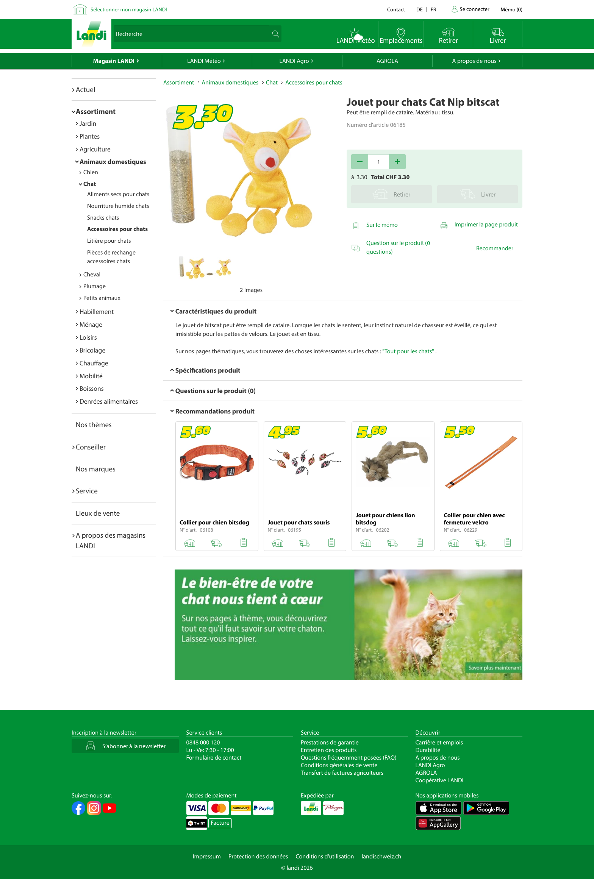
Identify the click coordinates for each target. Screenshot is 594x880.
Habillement (97, 311)
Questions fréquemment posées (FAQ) (349, 757)
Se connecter (474, 8)
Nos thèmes (94, 424)
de (419, 9)
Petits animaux (101, 298)
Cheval (91, 274)
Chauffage (94, 363)
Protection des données (258, 856)
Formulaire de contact (214, 757)
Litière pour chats (109, 241)
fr (433, 9)
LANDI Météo (204, 61)
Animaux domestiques (113, 161)
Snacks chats (103, 218)
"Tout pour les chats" (408, 351)
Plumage (94, 286)
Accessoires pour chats (117, 229)
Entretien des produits (328, 750)
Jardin (88, 123)
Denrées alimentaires (109, 401)
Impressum (207, 856)
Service (87, 490)
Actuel (85, 89)
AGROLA (387, 61)
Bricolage (92, 350)
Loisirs (88, 337)
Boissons (92, 388)
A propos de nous (474, 61)
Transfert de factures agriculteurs (342, 773)
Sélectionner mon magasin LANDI (129, 9)
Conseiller (91, 446)
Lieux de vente (98, 513)
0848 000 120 (203, 742)
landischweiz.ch (382, 856)
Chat (89, 184)
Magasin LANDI (113, 61)
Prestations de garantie (330, 742)
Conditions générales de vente (339, 765)
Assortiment (96, 111)
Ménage (91, 324)
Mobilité (91, 375)
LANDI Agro (294, 61)
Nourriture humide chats (118, 206)
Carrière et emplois (439, 742)
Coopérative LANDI (440, 780)
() (511, 9)
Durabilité (428, 750)
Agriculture (95, 149)
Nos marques (96, 468)
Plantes (90, 136)
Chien (90, 172)
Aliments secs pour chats (118, 194)
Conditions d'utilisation (324, 856)
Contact (396, 9)
